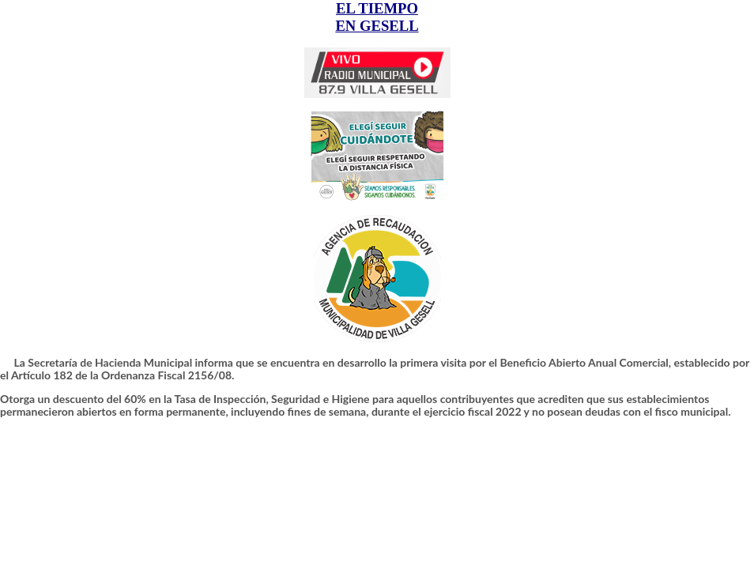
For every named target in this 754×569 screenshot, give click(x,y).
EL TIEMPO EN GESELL (376, 17)
